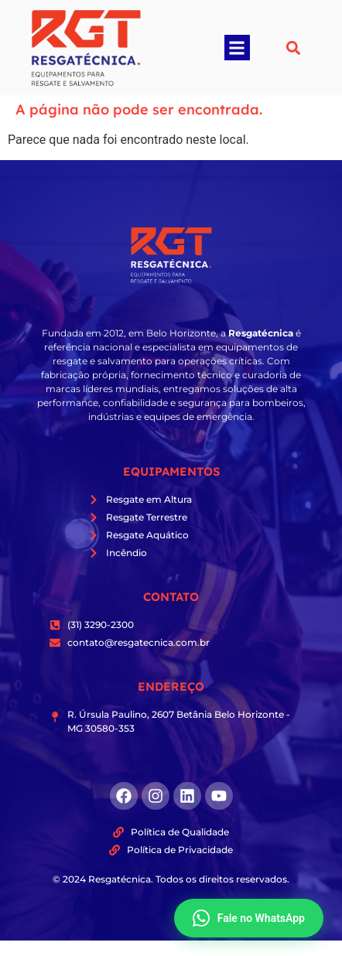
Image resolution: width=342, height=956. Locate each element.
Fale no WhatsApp (249, 918)
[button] (237, 47)
